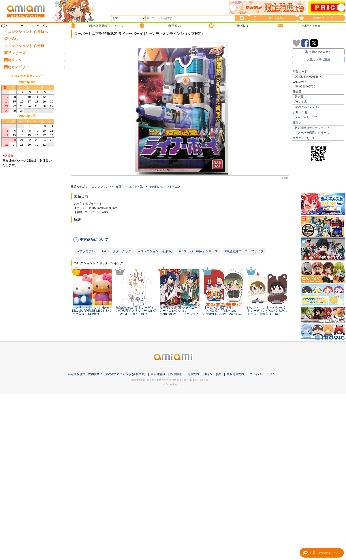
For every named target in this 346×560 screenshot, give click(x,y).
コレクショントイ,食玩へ (28, 32)
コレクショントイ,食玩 (26, 64)
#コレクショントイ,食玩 (155, 251)
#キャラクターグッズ (116, 251)
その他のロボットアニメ (165, 186)
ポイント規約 (212, 374)
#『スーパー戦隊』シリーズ (198, 251)
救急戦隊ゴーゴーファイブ (312, 127)
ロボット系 (135, 186)
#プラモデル (86, 251)
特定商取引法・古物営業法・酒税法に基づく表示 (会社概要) (106, 374)
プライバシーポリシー (263, 374)
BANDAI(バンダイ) (307, 106)
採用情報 (176, 374)
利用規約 (193, 374)
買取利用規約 (235, 374)
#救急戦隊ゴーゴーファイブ (244, 251)
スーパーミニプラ (306, 117)
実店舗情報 (158, 374)
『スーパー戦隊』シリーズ (312, 132)
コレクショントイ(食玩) (107, 186)
